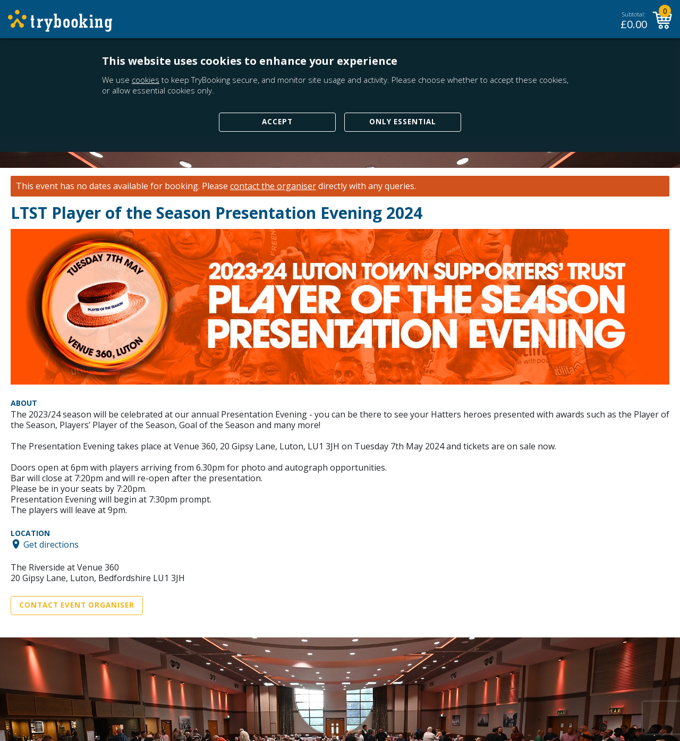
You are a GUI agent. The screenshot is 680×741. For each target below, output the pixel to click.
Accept (277, 121)
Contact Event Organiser (76, 605)
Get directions (51, 544)
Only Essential (402, 121)
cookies (145, 79)
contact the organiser (273, 186)
